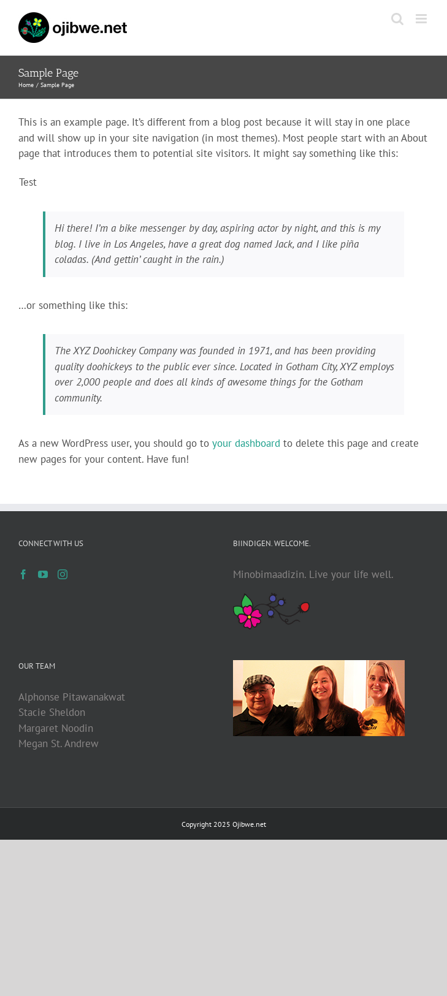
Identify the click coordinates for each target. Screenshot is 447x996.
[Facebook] (23, 574)
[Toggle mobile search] (397, 18)
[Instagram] (62, 574)
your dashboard (246, 443)
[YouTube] (43, 574)
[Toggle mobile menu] (422, 18)
